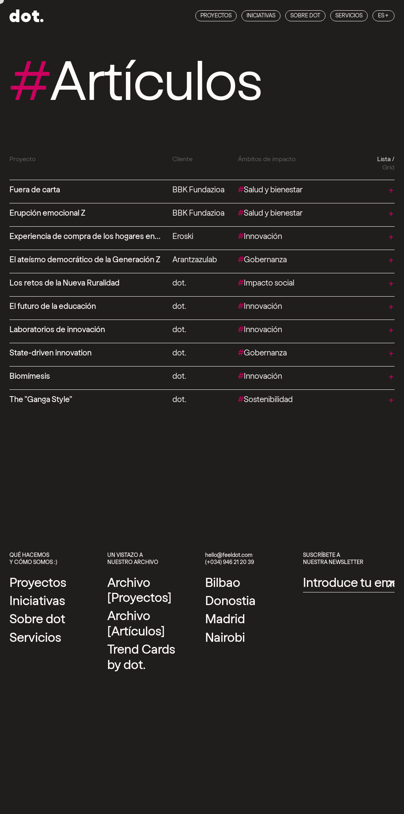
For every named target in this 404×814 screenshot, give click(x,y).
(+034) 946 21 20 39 (229, 562)
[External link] (222, 582)
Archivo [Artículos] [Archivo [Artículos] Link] (136, 623)
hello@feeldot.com (228, 555)
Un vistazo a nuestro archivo (132, 559)
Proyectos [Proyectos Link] (216, 16)
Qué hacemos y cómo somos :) (33, 559)
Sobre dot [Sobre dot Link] (305, 16)
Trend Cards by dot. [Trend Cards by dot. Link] (141, 657)
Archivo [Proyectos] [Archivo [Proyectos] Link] (139, 590)
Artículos (135, 83)
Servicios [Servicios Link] (349, 16)
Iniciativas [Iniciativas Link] (261, 16)
